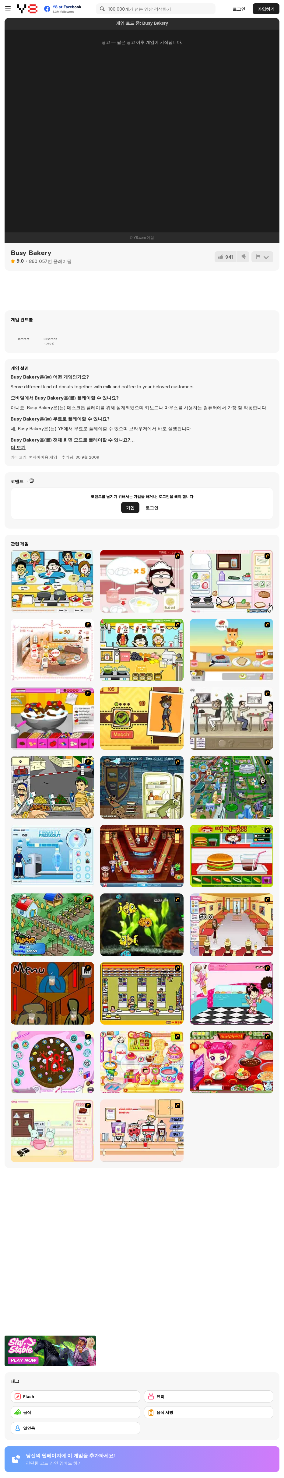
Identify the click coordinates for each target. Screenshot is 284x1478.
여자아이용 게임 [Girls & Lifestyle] (43, 457)
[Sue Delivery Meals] (231, 1062)
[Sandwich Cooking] (231, 581)
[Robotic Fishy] (142, 924)
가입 (130, 507)
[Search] (101, 8)
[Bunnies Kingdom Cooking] (52, 1130)
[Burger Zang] (231, 856)
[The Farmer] (52, 924)
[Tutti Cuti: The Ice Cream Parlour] (231, 993)
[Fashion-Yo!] (142, 718)
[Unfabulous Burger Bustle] (231, 924)
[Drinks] (142, 650)
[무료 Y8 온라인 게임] (27, 8)
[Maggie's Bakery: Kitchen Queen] (142, 581)
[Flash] (75, 1396)
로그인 (239, 9)
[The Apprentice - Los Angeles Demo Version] (142, 856)
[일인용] (75, 1428)
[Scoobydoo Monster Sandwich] (142, 787)
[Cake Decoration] (52, 1062)
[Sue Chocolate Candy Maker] (142, 1062)
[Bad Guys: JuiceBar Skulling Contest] (52, 993)
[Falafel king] (52, 787)
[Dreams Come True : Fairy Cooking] (52, 650)
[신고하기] (262, 256)
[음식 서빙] (209, 1412)
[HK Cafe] (52, 581)
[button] (18, 447)
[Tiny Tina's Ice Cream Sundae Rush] (52, 718)
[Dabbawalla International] (231, 787)
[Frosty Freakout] (52, 856)
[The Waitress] (231, 718)
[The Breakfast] (231, 650)
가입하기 (266, 9)
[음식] (75, 1412)
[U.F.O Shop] (142, 993)
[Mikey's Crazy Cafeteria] (142, 1130)
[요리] (209, 1396)
